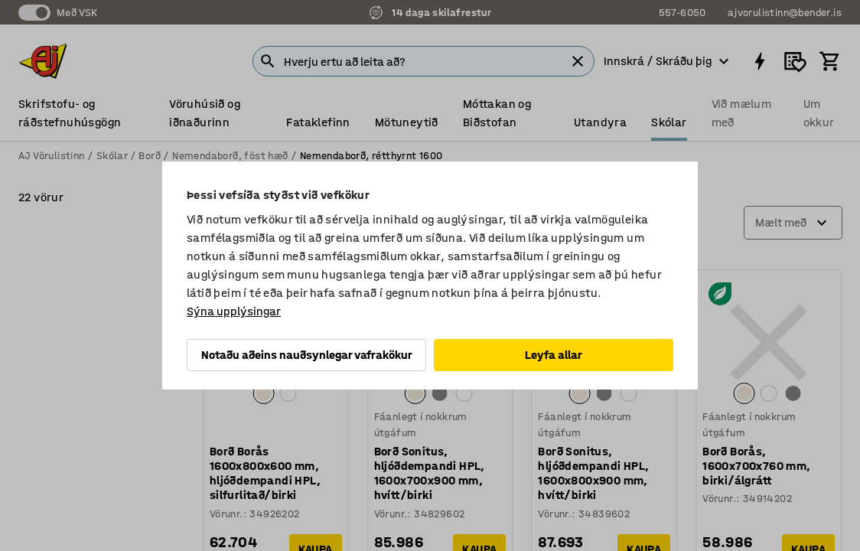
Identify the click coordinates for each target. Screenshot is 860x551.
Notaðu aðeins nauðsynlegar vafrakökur (306, 354)
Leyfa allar (553, 354)
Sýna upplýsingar (234, 311)
